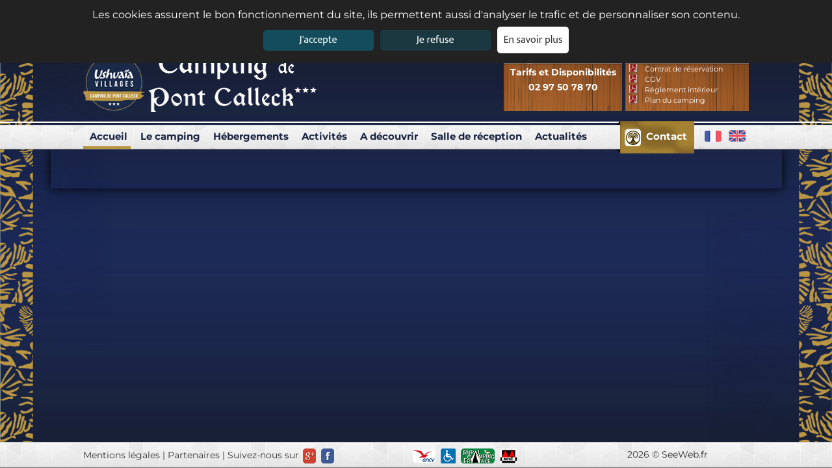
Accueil (108, 136)
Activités (324, 136)
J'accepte (318, 40)
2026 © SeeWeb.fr (667, 454)
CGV (653, 79)
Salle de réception (476, 136)
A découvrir (389, 136)
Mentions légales (121, 455)
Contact (666, 136)
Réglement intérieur (681, 89)
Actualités (561, 136)
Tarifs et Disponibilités (563, 72)
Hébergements (251, 136)
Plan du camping (675, 100)
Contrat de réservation (684, 68)
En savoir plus (533, 40)
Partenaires (194, 455)
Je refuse (435, 40)
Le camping (170, 136)
